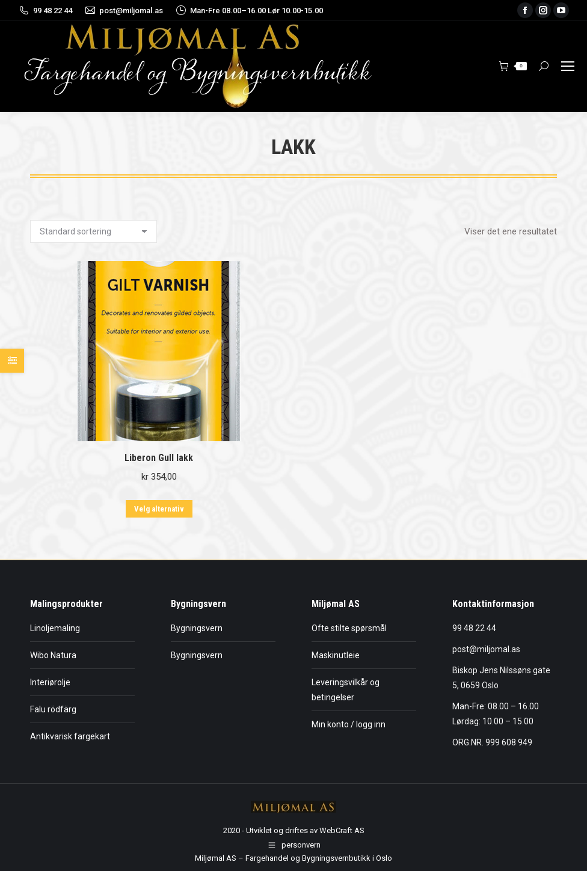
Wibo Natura (53, 655)
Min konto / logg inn (349, 724)
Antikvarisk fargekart (70, 736)
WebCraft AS (341, 830)
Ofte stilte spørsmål (349, 628)
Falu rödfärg (53, 709)
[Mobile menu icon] (568, 66)
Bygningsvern (197, 628)
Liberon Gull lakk (158, 457)
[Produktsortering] (93, 231)
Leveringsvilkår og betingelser (346, 689)
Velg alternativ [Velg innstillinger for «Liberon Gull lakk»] (159, 508)
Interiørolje (50, 682)
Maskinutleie (336, 655)
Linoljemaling (55, 628)
